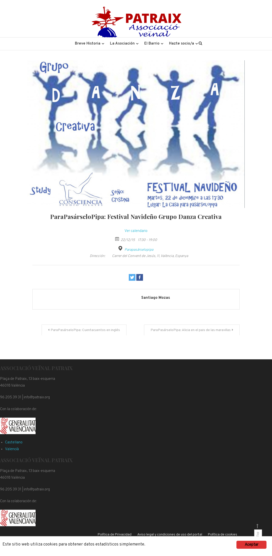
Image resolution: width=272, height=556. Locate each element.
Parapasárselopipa (138, 250)
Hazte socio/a (181, 43)
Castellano (14, 442)
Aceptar (251, 544)
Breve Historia (87, 43)
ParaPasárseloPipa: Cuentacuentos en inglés (85, 330)
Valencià (12, 449)
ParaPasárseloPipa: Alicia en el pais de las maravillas (191, 330)
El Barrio (152, 43)
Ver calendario (136, 231)
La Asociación (122, 43)
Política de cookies (222, 534)
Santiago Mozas (155, 298)
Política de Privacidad (114, 534)
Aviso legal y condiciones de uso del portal (169, 534)
